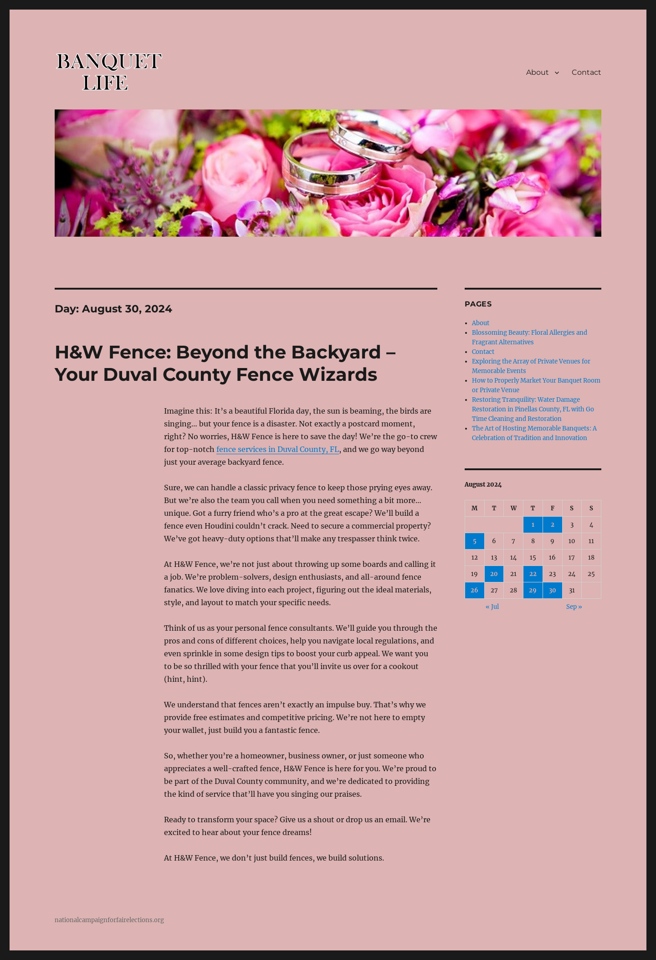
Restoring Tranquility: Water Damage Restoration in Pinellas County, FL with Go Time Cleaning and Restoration (533, 409)
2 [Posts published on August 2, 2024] (552, 525)
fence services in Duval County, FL (277, 449)
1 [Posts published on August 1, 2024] (533, 525)
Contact (586, 72)
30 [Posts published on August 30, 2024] (552, 590)
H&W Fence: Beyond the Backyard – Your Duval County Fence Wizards (225, 363)
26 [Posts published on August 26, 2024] (474, 590)
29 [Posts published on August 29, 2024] (533, 590)
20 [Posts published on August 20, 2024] (494, 574)
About (537, 72)
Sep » (574, 607)
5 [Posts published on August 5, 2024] (475, 541)
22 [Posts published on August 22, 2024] (533, 574)
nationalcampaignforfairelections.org (109, 920)
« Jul (492, 607)
